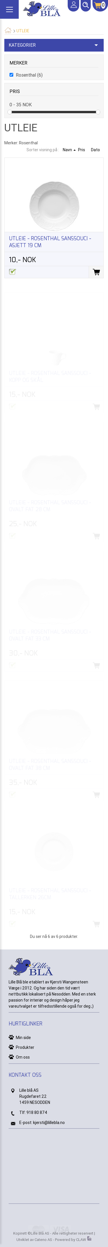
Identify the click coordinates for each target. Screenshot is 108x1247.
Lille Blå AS (40, 1233)
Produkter (25, 1047)
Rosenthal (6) (29, 75)
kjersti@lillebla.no (49, 1122)
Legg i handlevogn (96, 272)
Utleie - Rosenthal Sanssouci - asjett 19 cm (50, 242)
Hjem (8, 30)
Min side (23, 1037)
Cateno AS (43, 1239)
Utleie (22, 31)
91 (28, 1112)
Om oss (23, 1057)
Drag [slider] (9, 112)
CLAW (84, 1239)
